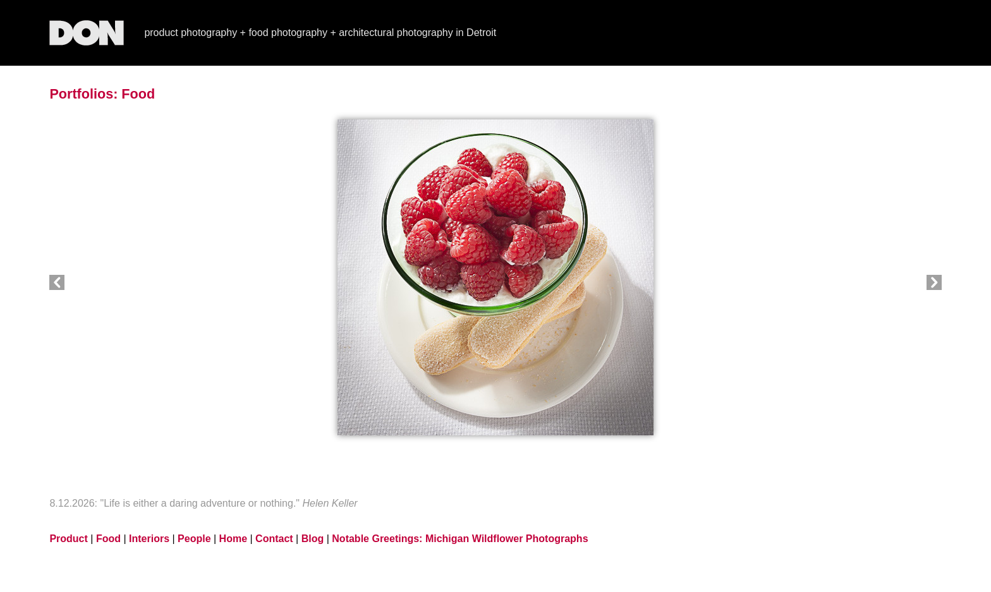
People (194, 538)
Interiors (149, 538)
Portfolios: (83, 94)
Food (138, 94)
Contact (274, 538)
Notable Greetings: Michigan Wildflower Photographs (460, 538)
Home (233, 538)
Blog (312, 538)
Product (68, 538)
